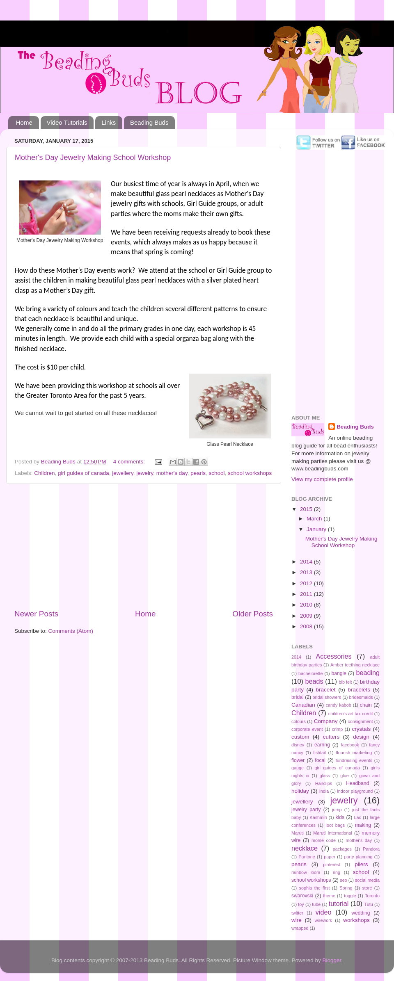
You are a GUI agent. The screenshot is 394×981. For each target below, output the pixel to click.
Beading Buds (149, 122)
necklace (304, 848)
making (363, 825)
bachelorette (310, 673)
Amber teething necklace (355, 664)
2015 (307, 509)
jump (336, 809)
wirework (323, 920)
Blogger (332, 960)
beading (368, 672)
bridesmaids (361, 697)
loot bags (335, 825)
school (216, 473)
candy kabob (338, 705)
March (315, 519)
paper (329, 856)
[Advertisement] (143, 546)
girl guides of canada (83, 473)
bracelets (359, 690)
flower (298, 760)
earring (322, 745)
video (324, 912)
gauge (297, 767)
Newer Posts (36, 613)
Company (326, 721)
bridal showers (326, 697)
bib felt (345, 682)
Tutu (368, 904)
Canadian (303, 705)
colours (298, 721)
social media (367, 880)
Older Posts (252, 613)
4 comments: (130, 462)
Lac (357, 817)
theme (329, 895)
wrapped (299, 928)
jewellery (122, 473)
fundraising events (354, 760)
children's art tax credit (350, 713)
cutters (331, 737)
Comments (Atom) (71, 631)
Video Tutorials (67, 122)
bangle (339, 673)
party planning (358, 856)
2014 (307, 562)
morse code (324, 840)
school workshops (250, 473)
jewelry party (306, 809)
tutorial (339, 903)
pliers (361, 864)
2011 (307, 594)
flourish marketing (354, 752)
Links (108, 122)
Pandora (371, 848)
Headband (357, 783)
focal (320, 760)
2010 (307, 605)
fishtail (319, 752)
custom (300, 737)
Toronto (372, 895)
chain (366, 705)
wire (296, 920)
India (324, 791)
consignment (360, 721)
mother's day (172, 473)
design (361, 737)
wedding (360, 913)
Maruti (297, 832)
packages (342, 848)
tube (316, 904)
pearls (198, 473)
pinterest (331, 864)
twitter (297, 912)
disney (297, 744)
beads (314, 681)
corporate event (307, 729)
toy (301, 904)
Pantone (306, 856)
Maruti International (332, 832)
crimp (337, 729)
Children (44, 473)
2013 (307, 572)
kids (340, 817)
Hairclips (323, 783)
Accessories (333, 656)
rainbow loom (305, 872)
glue (344, 775)
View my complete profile (322, 479)
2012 (307, 583)
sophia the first (314, 887)
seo (343, 880)
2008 (307, 626)
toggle (350, 895)
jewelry (144, 473)
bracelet (326, 690)
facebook (350, 744)
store (367, 887)
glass (325, 775)
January (317, 529)
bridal (297, 697)
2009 (307, 616)
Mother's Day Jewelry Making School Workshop (93, 157)
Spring (345, 887)
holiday (300, 791)
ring (336, 872)
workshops (356, 920)
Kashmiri (318, 817)
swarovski (302, 896)
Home (24, 122)
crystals (361, 729)
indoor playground (355, 791)
